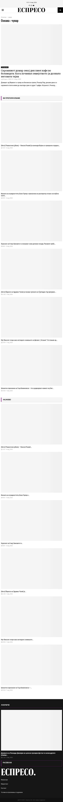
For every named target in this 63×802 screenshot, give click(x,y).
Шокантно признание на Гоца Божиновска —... (16, 688)
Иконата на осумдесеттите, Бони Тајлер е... (15, 495)
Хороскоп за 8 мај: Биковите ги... (12, 543)
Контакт (3, 788)
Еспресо (5, 79)
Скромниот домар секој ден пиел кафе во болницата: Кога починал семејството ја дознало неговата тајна (31, 73)
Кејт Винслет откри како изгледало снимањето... (17, 640)
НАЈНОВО (7, 400)
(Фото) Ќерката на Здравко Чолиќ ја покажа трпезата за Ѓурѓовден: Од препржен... (28, 292)
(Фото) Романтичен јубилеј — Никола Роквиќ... (16, 447)
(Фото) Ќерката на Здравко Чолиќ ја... (13, 591)
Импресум (4, 780)
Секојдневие (4, 67)
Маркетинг (4, 784)
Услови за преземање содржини (12, 792)
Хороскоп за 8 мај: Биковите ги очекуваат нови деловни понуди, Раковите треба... (28, 244)
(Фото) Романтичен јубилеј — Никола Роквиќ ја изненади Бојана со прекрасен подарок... (30, 145)
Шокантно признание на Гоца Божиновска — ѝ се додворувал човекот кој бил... (27, 388)
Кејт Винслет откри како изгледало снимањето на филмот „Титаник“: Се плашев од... (29, 340)
